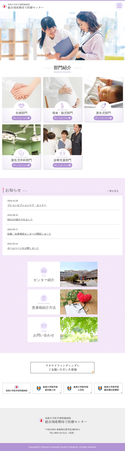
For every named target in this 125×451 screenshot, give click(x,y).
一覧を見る (113, 191)
